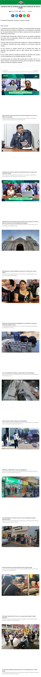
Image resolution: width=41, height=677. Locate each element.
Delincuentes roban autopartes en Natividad (14, 421)
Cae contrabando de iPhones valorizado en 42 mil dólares (18, 373)
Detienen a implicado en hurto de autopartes (14, 469)
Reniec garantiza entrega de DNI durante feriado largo (17, 567)
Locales (30, 11)
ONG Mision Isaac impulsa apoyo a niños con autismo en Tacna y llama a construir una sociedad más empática (20, 222)
